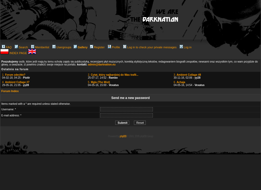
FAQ (7, 47)
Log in (186, 47)
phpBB (123, 136)
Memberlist (40, 47)
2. (113, 74)
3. (187, 74)
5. (99, 82)
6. (179, 82)
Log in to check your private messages (150, 47)
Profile (114, 47)
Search (21, 47)
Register (97, 47)
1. (13, 74)
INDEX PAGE (18, 53)
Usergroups (61, 47)
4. (15, 82)
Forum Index (10, 91)
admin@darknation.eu (102, 64)
